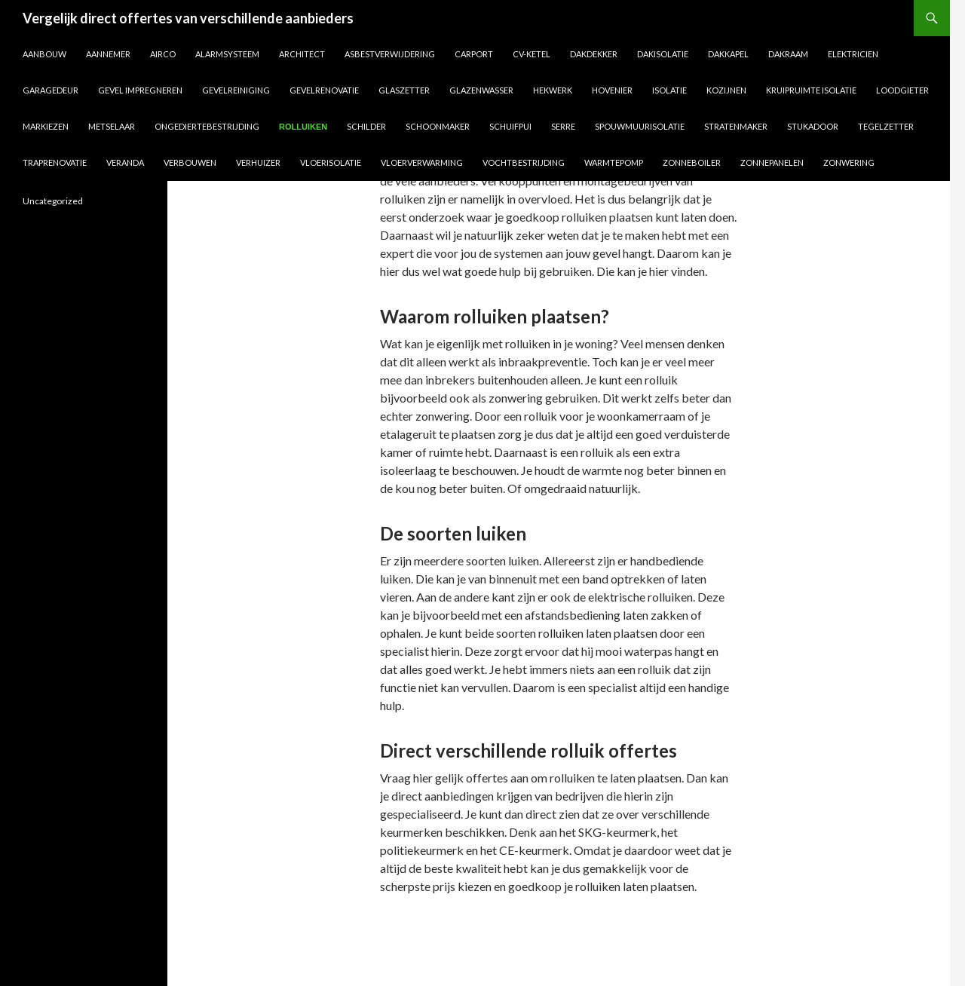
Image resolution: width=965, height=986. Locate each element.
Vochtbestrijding (523, 162)
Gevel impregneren (140, 90)
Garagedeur (50, 90)
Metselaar (111, 126)
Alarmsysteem (227, 54)
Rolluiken (303, 126)
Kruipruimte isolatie (811, 90)
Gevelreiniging (236, 90)
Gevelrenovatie (324, 90)
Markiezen (46, 126)
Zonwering (849, 162)
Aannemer (108, 54)
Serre (563, 126)
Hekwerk (552, 90)
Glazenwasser (481, 90)
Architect (302, 54)
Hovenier (612, 90)
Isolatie (669, 90)
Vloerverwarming (422, 162)
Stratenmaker (735, 126)
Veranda (125, 162)
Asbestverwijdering (390, 54)
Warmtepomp (613, 162)
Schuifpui (510, 126)
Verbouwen (190, 162)
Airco (163, 54)
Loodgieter (902, 90)
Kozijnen (726, 90)
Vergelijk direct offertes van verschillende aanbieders (188, 18)
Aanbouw (44, 54)
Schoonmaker (438, 126)
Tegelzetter (886, 126)
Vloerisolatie (330, 162)
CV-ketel (531, 54)
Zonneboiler (692, 162)
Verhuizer (258, 162)
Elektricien (853, 54)
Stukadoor (812, 126)
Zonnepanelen (772, 162)
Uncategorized (53, 201)
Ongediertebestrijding (207, 126)
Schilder (366, 126)
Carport (474, 54)
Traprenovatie (55, 162)
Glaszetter (404, 90)
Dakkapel (728, 54)
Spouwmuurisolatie (640, 126)
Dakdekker (593, 54)
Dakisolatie (662, 54)
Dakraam (788, 54)
